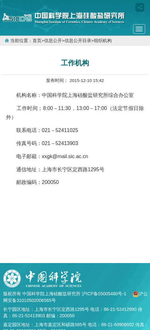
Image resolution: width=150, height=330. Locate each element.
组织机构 (103, 40)
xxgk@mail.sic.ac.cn (65, 156)
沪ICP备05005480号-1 (105, 293)
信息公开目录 (77, 40)
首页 (37, 40)
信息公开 (53, 40)
